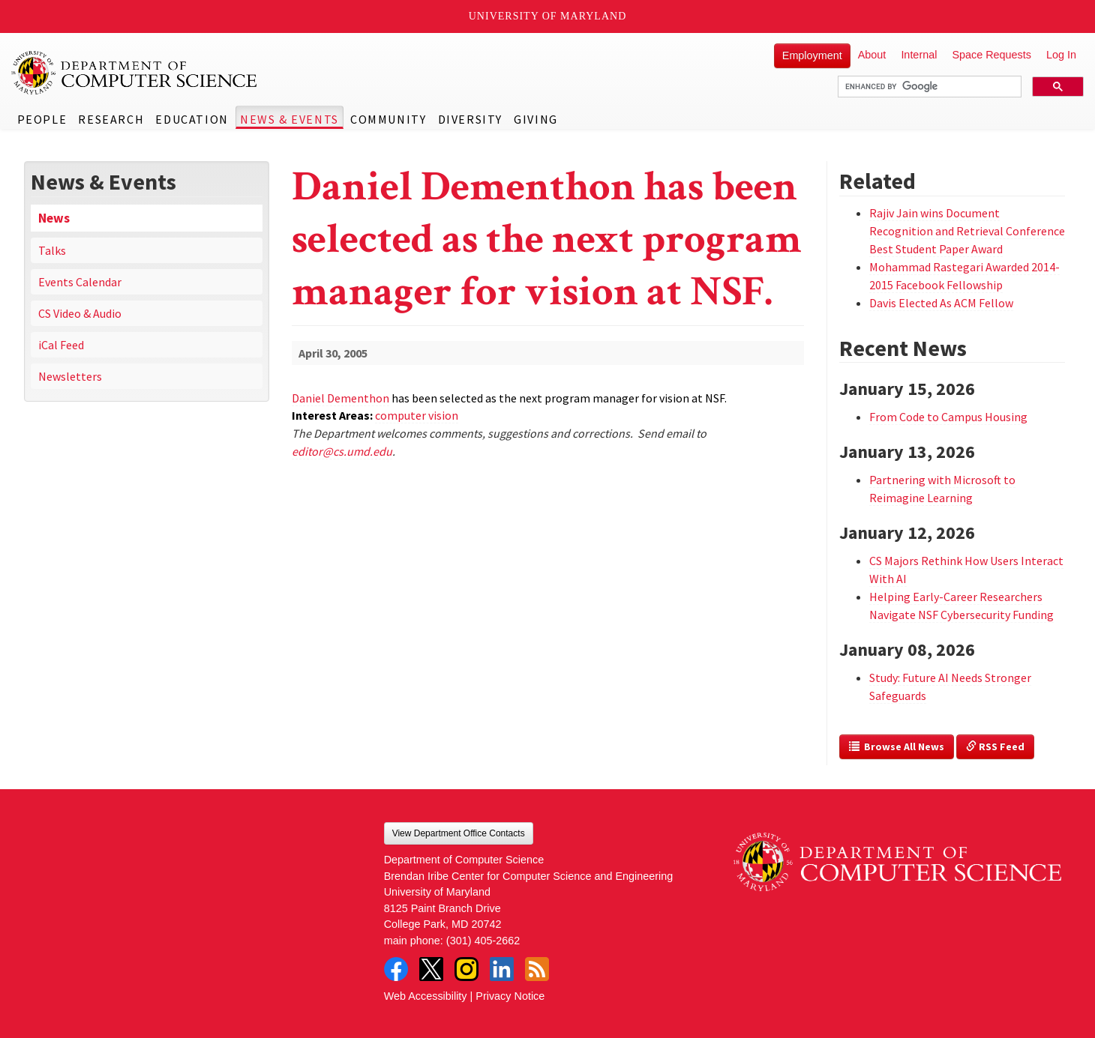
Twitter (431, 969)
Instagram (466, 969)
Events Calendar (80, 281)
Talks (52, 250)
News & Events (289, 119)
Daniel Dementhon (340, 397)
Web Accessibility (425, 996)
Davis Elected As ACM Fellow (941, 302)
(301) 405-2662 (483, 941)
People (42, 119)
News (54, 218)
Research (111, 119)
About (872, 55)
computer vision (416, 415)
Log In (1061, 55)
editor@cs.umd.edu (342, 451)
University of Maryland (548, 16)
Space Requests (991, 55)
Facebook (396, 969)
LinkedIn (502, 969)
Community (388, 119)
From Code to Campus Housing (948, 416)
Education (191, 119)
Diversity (470, 119)
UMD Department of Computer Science (135, 72)
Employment (812, 55)
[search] (928, 87)
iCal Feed (61, 344)
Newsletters (70, 376)
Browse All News (896, 746)
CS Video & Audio (80, 313)
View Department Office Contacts (458, 833)
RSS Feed (995, 746)
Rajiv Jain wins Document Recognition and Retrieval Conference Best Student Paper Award (967, 230)
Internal (919, 55)
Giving (536, 119)
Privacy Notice (510, 996)
